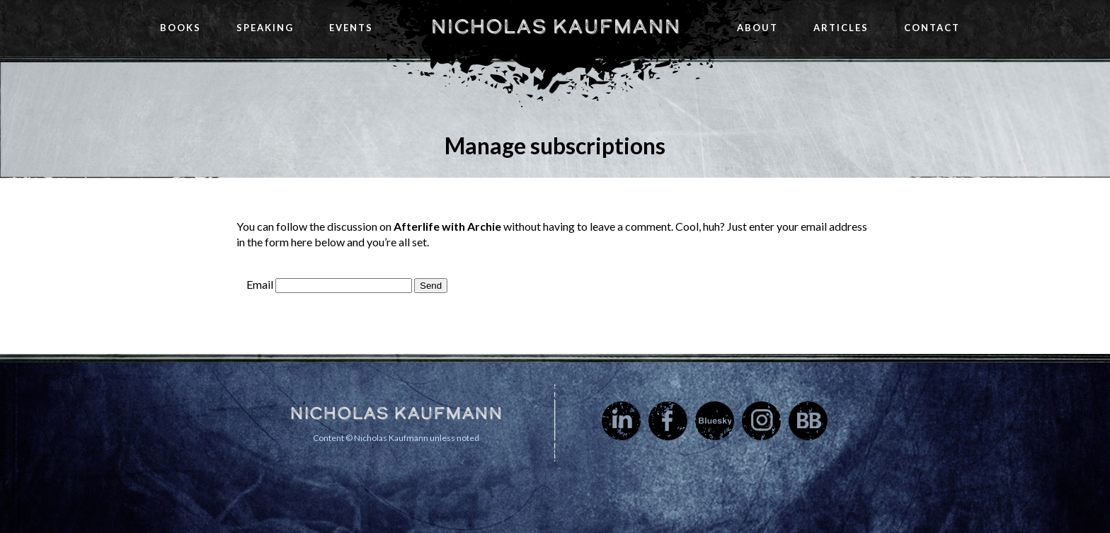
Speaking (265, 27)
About (757, 27)
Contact (932, 27)
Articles (841, 27)
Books (180, 27)
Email (259, 284)
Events (351, 27)
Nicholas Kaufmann (555, 26)
